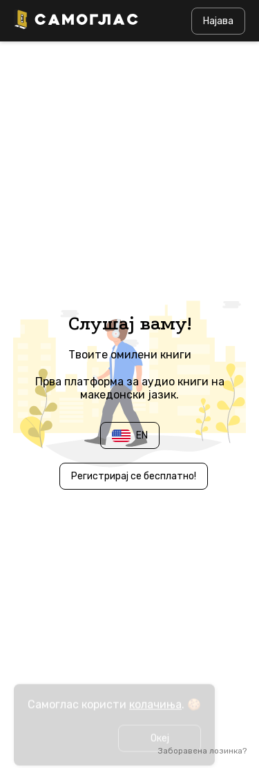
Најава (218, 21)
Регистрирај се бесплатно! (133, 476)
